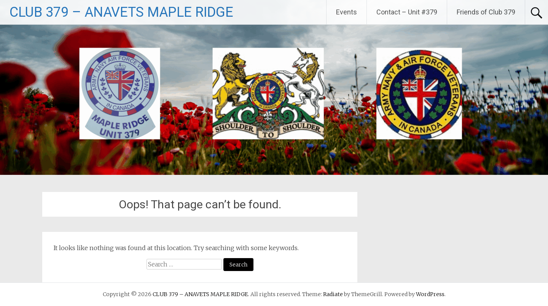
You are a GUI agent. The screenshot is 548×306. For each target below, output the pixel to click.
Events (346, 12)
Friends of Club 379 (486, 12)
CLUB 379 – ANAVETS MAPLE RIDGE (121, 12)
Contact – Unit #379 (406, 12)
